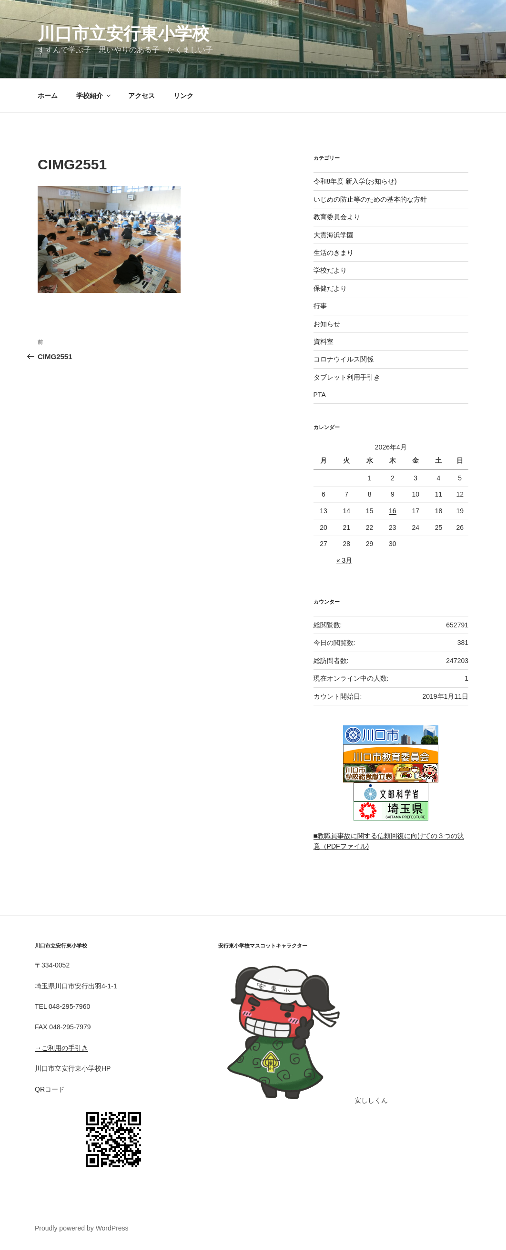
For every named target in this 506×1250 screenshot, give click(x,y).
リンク (183, 95)
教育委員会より (337, 217)
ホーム (48, 95)
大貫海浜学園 (334, 235)
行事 (320, 306)
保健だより (330, 288)
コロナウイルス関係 (344, 359)
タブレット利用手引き (347, 377)
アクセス (141, 95)
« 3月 (344, 560)
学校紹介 (94, 95)
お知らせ (327, 324)
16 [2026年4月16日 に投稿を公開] (392, 511)
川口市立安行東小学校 (123, 33)
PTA (320, 395)
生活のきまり (334, 252)
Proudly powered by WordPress (82, 1228)
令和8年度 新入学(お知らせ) (355, 181)
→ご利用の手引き (61, 1048)
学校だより (330, 270)
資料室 (324, 341)
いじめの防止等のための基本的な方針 (370, 199)
